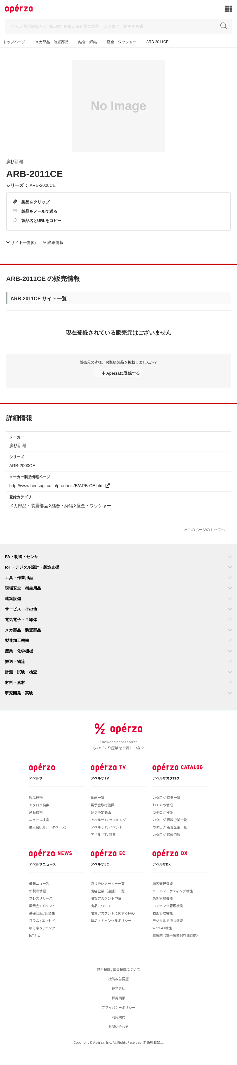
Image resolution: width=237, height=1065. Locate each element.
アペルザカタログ (166, 777)
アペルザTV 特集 (103, 834)
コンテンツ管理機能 (167, 905)
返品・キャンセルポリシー (111, 920)
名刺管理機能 (162, 898)
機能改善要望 (118, 978)
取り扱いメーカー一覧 (108, 883)
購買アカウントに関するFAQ (113, 913)
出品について (101, 905)
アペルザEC (100, 863)
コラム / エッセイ (42, 920)
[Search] (118, 26)
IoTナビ (35, 935)
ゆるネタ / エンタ (42, 927)
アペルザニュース (42, 863)
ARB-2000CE (43, 185)
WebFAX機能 (162, 927)
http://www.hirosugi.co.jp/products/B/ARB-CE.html (59, 485)
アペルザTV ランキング (108, 819)
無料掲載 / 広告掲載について (118, 969)
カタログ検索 (39, 804)
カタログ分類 (162, 812)
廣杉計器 (14, 161)
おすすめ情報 (162, 804)
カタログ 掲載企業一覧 (169, 819)
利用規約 (118, 1016)
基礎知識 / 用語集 (42, 913)
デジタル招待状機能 (167, 920)
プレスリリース (40, 898)
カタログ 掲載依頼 (166, 834)
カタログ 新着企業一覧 (169, 826)
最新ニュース (39, 883)
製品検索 (36, 797)
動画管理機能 (162, 913)
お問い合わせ (118, 1026)
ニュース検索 (39, 819)
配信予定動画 (101, 812)
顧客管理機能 (162, 883)
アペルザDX (161, 863)
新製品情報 (37, 890)
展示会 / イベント (42, 905)
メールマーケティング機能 (172, 890)
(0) (21, 242)
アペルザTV (100, 777)
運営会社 (118, 988)
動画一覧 (97, 797)
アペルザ (36, 777)
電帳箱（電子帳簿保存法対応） (176, 935)
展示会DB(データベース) (47, 826)
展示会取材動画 (102, 804)
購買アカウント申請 (106, 898)
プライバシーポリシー (118, 1007)
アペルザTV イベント (107, 826)
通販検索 (36, 812)
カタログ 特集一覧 (166, 797)
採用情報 (118, 997)
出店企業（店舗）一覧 (108, 890)
